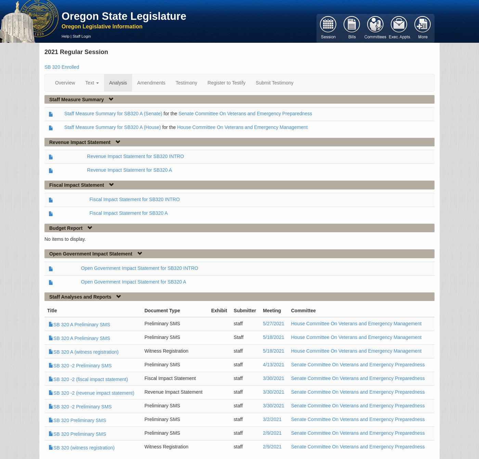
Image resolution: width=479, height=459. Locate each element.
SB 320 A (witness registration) (84, 352)
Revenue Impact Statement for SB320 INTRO (135, 156)
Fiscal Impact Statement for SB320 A (129, 213)
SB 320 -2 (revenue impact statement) (91, 393)
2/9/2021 (272, 433)
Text (92, 83)
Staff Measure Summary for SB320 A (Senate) (113, 113)
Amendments (151, 83)
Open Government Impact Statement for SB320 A (133, 282)
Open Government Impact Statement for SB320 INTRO (139, 268)
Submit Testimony (275, 83)
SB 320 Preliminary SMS (77, 420)
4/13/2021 (273, 364)
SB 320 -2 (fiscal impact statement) (88, 379)
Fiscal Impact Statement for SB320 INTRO (135, 199)
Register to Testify (227, 83)
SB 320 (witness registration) (82, 447)
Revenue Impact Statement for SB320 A (129, 170)
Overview (65, 83)
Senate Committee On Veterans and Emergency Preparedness (245, 113)
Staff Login (82, 36)
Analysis (118, 83)
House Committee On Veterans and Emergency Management (242, 127)
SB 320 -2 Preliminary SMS (80, 365)
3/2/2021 (272, 419)
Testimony (186, 83)
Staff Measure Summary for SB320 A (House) (112, 127)
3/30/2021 (273, 378)
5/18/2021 (273, 337)
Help (65, 36)
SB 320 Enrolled (61, 67)
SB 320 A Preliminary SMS (79, 324)
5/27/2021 (273, 323)
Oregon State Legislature (124, 16)
